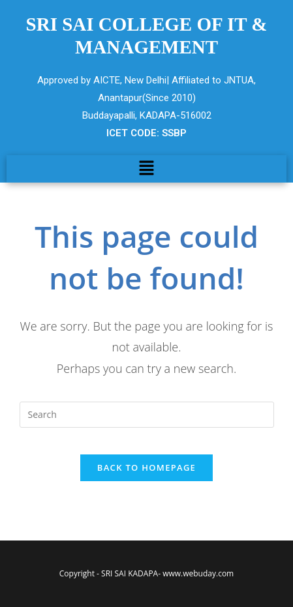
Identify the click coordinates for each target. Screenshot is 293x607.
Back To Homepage (146, 467)
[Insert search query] (147, 415)
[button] (146, 169)
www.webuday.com (198, 573)
